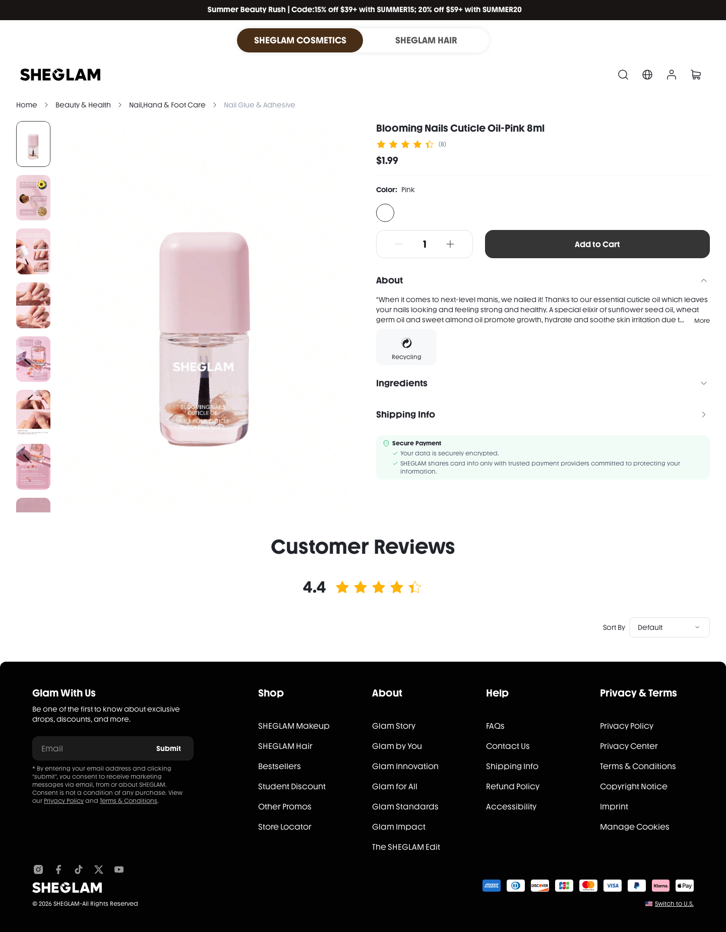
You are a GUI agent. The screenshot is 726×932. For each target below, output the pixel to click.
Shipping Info (512, 766)
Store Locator (285, 827)
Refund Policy (512, 786)
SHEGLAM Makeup (294, 726)
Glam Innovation (405, 766)
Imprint (614, 806)
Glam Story (393, 726)
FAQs (495, 726)
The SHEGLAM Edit (406, 847)
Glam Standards (405, 806)
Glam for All (394, 786)
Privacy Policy (64, 800)
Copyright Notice (634, 786)
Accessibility (511, 806)
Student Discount (292, 786)
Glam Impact (399, 827)
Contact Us (508, 746)
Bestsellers (279, 766)
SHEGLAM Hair (285, 746)
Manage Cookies (635, 827)
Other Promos (285, 806)
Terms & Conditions (128, 800)
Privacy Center (629, 746)
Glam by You (397, 746)
